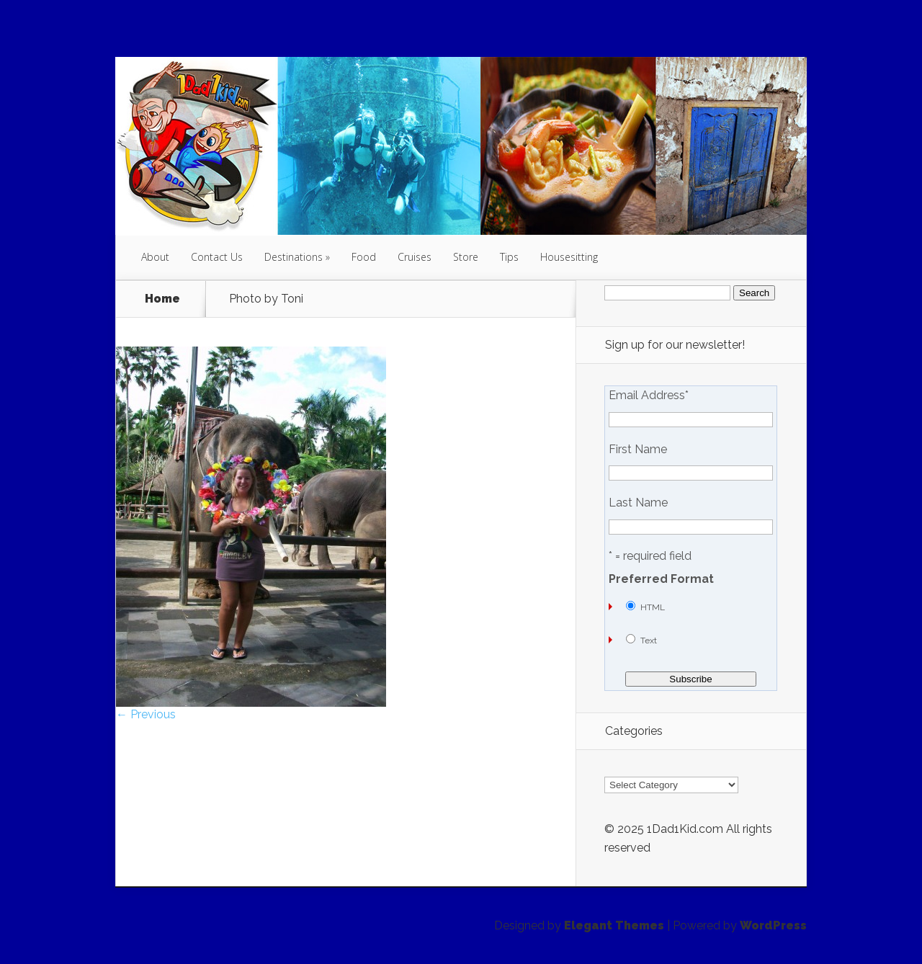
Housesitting (569, 257)
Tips (509, 257)
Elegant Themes (614, 925)
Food (364, 257)
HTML (652, 607)
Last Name (638, 503)
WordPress (773, 925)
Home (162, 299)
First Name (638, 449)
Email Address (649, 395)
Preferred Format (661, 579)
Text (648, 640)
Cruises (414, 257)
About (155, 257)
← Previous (146, 714)
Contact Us (217, 257)
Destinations (293, 257)
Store (465, 257)
